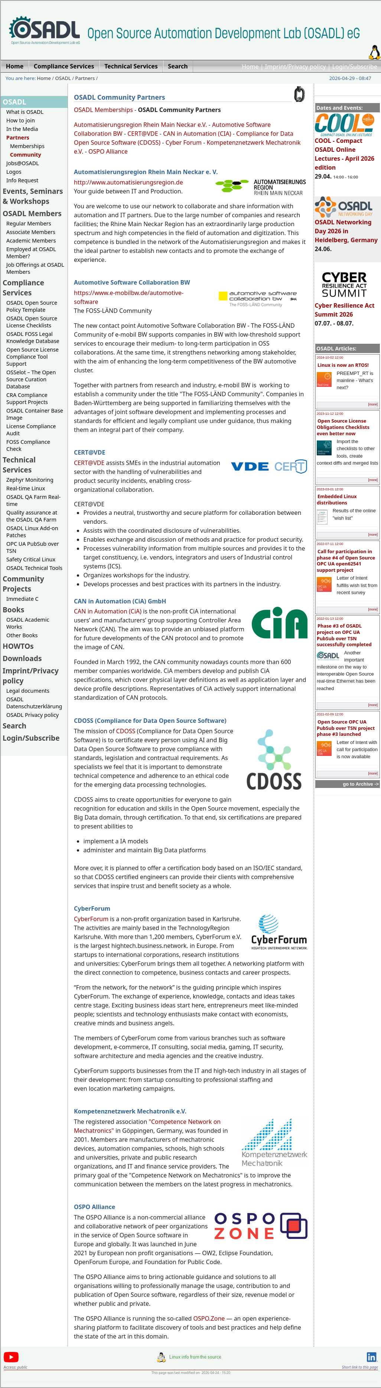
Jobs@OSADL (22, 163)
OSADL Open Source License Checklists (31, 322)
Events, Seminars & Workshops (33, 196)
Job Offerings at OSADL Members (35, 268)
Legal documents (27, 690)
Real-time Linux (25, 488)
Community (25, 154)
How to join (20, 120)
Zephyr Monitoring (29, 479)
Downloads (22, 658)
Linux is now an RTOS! (343, 365)
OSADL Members (32, 213)
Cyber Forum (184, 142)
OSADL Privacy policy (32, 714)
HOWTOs (18, 646)
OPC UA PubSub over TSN (32, 547)
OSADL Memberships (103, 110)
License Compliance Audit (31, 430)
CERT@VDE (142, 133)
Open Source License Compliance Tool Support (32, 356)
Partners (85, 78)
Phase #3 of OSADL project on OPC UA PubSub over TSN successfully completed (344, 635)
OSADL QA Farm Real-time (33, 500)
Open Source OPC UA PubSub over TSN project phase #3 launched (346, 727)
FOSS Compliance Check (28, 445)
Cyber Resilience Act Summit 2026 (345, 306)
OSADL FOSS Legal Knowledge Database (32, 337)
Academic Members (31, 240)
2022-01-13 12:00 (330, 619)
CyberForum (91, 919)
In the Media (22, 128)
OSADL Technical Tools (34, 567)
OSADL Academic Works (27, 623)
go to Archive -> (361, 784)
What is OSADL (24, 111)
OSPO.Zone (209, 1318)
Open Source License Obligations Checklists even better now (343, 426)
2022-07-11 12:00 (330, 544)
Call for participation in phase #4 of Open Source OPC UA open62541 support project (346, 560)
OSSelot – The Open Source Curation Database (31, 379)
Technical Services (19, 465)
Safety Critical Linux (30, 559)
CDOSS (126, 731)
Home (250, 66)
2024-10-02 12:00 (330, 357)
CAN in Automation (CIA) (197, 133)
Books (13, 610)
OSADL (63, 78)
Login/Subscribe (354, 66)
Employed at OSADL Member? (31, 253)
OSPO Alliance (108, 151)
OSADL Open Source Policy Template (31, 306)
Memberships (27, 146)
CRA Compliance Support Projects (27, 398)
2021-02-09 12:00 (330, 714)
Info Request (22, 180)
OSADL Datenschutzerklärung (34, 703)
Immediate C (22, 598)
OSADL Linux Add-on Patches (32, 532)
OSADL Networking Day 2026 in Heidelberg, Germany (346, 227)
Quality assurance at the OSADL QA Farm (31, 516)
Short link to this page (360, 1367)
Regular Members (28, 223)
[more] (373, 404)
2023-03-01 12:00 (330, 489)
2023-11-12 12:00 (330, 414)
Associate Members (30, 231)
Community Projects (23, 584)
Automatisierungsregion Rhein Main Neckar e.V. (140, 125)
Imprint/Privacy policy (295, 66)
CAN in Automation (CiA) (107, 611)
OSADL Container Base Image (34, 414)
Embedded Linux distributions (337, 499)
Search (14, 726)
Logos (14, 171)
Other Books (22, 635)
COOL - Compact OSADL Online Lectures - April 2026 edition (345, 151)
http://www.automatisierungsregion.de (128, 182)
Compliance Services (23, 288)
